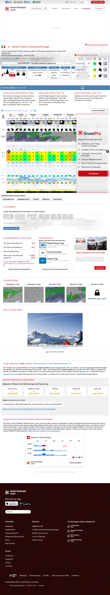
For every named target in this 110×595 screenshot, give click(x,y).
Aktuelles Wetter (54, 74)
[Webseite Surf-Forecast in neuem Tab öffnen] (9, 2)
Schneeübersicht (11, 533)
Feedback (75, 575)
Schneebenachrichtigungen (37, 70)
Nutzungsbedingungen (17, 585)
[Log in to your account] (100, 8)
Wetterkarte (84, 371)
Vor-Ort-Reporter (38, 536)
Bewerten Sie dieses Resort (13, 413)
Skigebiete (5, 58)
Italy (13, 58)
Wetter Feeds (37, 540)
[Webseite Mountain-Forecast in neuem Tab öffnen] (18, 2)
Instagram (9, 559)
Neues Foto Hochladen (55, 352)
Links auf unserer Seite (60, 575)
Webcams (54, 78)
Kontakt (46, 575)
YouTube (8, 566)
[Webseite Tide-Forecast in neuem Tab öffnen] (28, 2)
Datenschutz (31, 585)
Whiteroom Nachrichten (14, 536)
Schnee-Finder (38, 72)
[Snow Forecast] (15, 8)
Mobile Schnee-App (40, 533)
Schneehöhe (65, 72)
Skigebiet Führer (24, 199)
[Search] (45, 8)
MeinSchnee (10, 543)
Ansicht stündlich (99, 110)
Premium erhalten (97, 2)
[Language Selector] (18, 512)
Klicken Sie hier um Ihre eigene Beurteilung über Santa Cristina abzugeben (29, 409)
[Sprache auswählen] (83, 2)
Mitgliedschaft (37, 526)
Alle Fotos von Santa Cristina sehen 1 (55, 348)
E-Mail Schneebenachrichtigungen (45, 530)
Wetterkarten (10, 530)
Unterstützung (34, 575)
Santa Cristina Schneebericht (19, 269)
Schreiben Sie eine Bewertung (37, 413)
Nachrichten (66, 8)
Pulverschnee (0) (9, 263)
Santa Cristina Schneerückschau (55, 269)
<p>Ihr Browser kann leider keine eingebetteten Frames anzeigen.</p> (55, 452)
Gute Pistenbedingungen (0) (59, 363)
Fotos (76, 8)
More (3, 137)
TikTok (7, 562)
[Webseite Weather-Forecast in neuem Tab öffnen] (37, 2)
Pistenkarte (65, 75)
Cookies (41, 585)
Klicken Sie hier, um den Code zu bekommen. (44, 431)
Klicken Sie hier (8, 374)
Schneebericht (54, 70)
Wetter (55, 8)
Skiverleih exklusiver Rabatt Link (37, 63)
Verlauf (38, 75)
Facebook (9, 556)
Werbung (23, 575)
